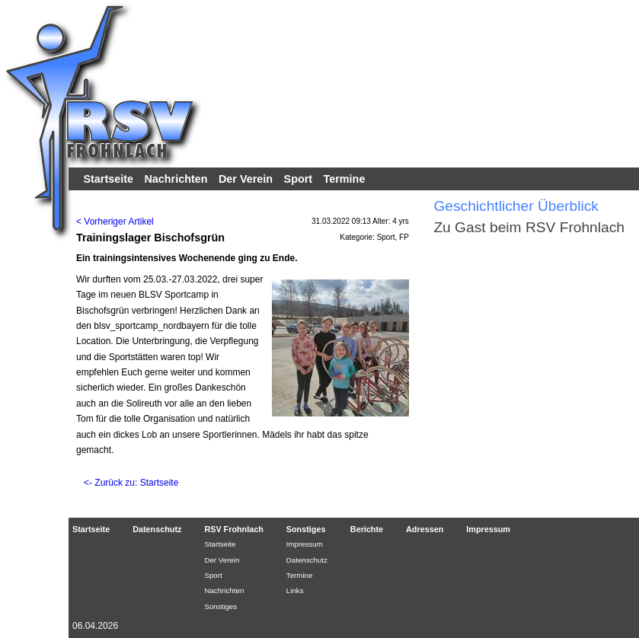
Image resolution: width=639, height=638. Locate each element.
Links (295, 590)
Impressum (304, 544)
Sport (298, 179)
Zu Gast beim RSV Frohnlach (529, 227)
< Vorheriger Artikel (115, 221)
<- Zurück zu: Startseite (131, 482)
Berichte (366, 529)
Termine (345, 179)
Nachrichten (175, 179)
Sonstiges (220, 606)
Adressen (424, 529)
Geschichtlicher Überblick (515, 206)
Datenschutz (157, 529)
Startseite (108, 179)
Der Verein (246, 179)
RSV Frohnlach (233, 529)
